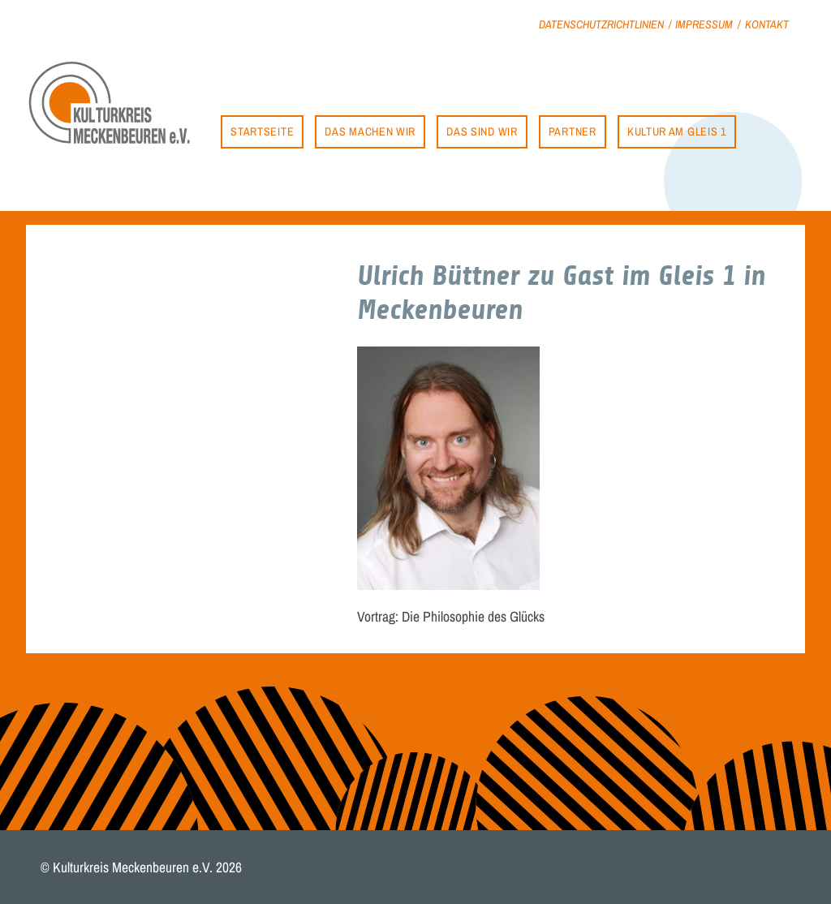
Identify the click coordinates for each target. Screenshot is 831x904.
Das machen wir (370, 131)
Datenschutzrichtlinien (601, 24)
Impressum (704, 24)
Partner (572, 131)
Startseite (262, 131)
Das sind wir (481, 131)
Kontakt (767, 24)
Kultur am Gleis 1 (676, 131)
